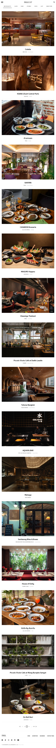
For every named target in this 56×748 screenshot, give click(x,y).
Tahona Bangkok (28, 405)
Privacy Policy (21, 744)
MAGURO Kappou (28, 271)
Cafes (16, 6)
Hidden (30, 96)
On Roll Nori (28, 717)
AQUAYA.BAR (28, 450)
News (35, 6)
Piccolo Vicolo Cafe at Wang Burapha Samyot (28, 672)
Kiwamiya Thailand (28, 316)
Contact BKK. (50, 735)
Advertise (35, 735)
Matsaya (28, 494)
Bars (22, 6)
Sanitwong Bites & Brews (28, 539)
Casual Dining (29, 185)
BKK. (4, 736)
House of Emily (28, 583)
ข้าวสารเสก (28, 138)
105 (34, 726)
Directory (49, 6)
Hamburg (30, 318)
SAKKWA (28, 182)
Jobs (28, 735)
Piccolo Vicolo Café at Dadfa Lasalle (28, 360)
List (42, 6)
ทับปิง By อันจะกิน (28, 628)
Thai (32, 630)
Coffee (30, 675)
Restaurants (7, 6)
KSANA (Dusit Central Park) (28, 93)
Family (29, 140)
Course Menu (35, 453)
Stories (29, 6)
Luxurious (32, 586)
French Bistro (30, 52)
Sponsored (51, 266)
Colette (28, 49)
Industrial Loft (30, 363)
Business (42, 735)
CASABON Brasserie (28, 227)
